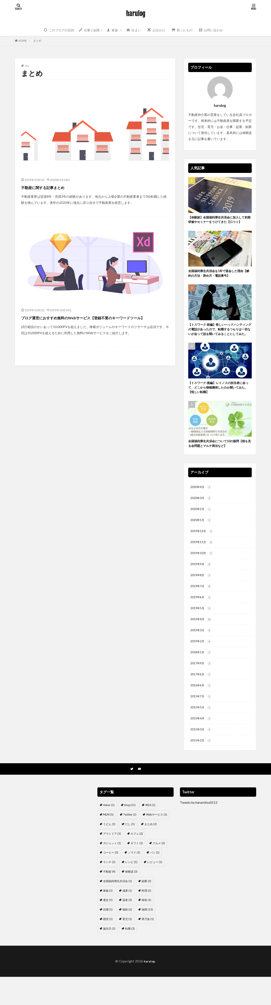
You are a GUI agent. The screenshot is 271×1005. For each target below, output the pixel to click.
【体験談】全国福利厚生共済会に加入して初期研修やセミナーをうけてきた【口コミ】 (218, 222)
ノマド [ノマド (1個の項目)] (134, 881)
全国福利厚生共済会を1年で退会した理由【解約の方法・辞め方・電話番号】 (220, 280)
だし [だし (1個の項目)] (130, 852)
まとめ (37, 40)
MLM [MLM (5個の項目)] (108, 843)
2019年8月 (201, 596)
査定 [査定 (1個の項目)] (108, 928)
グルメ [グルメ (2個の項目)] (159, 871)
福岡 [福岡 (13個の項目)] (147, 938)
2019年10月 (202, 573)
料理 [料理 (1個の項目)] (146, 918)
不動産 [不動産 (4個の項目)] (109, 899)
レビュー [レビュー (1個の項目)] (154, 890)
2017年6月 (201, 699)
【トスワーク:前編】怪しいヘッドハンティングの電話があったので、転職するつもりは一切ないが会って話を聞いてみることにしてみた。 (219, 340)
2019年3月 (201, 653)
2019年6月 (201, 619)
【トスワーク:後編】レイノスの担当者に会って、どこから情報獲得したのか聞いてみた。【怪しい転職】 (219, 402)
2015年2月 (201, 768)
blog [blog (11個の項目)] (130, 833)
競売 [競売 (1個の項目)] (108, 947)
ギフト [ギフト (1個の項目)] (137, 871)
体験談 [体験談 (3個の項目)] (131, 899)
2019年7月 (201, 608)
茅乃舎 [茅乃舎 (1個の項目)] (148, 947)
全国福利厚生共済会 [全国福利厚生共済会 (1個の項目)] (117, 909)
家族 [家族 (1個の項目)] (108, 918)
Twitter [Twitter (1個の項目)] (129, 843)
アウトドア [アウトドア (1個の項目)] (112, 861)
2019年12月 (202, 550)
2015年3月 (201, 757)
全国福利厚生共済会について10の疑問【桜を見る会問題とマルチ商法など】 (219, 460)
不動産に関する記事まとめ (54, 186)
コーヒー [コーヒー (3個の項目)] (110, 881)
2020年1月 (201, 539)
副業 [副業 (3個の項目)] (146, 909)
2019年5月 (201, 630)
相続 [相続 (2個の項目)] (127, 938)
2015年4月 (201, 745)
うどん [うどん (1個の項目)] (109, 852)
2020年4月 (201, 504)
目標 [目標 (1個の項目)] (108, 938)
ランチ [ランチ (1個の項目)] (109, 890)
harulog (135, 14)
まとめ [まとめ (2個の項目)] (150, 852)
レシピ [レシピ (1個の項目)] (131, 890)
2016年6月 (201, 711)
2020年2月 (201, 527)
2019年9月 (201, 585)
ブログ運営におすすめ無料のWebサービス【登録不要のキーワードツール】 (94, 321)
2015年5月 (201, 734)
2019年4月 (201, 642)
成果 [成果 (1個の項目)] (127, 918)
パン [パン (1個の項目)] (154, 881)
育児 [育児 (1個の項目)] (127, 947)
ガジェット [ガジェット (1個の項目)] (112, 871)
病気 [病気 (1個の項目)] (146, 928)
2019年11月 (202, 562)
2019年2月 (201, 665)
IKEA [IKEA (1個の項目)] (150, 833)
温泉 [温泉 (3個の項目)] (127, 928)
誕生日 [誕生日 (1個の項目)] (109, 956)
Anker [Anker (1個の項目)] (109, 833)
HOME (23, 40)
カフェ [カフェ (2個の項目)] (137, 861)
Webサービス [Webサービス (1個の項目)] (156, 843)
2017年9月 (201, 688)
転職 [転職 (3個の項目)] (130, 956)
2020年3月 (201, 516)
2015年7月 (201, 722)
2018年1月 (201, 676)
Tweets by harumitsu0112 (198, 831)
